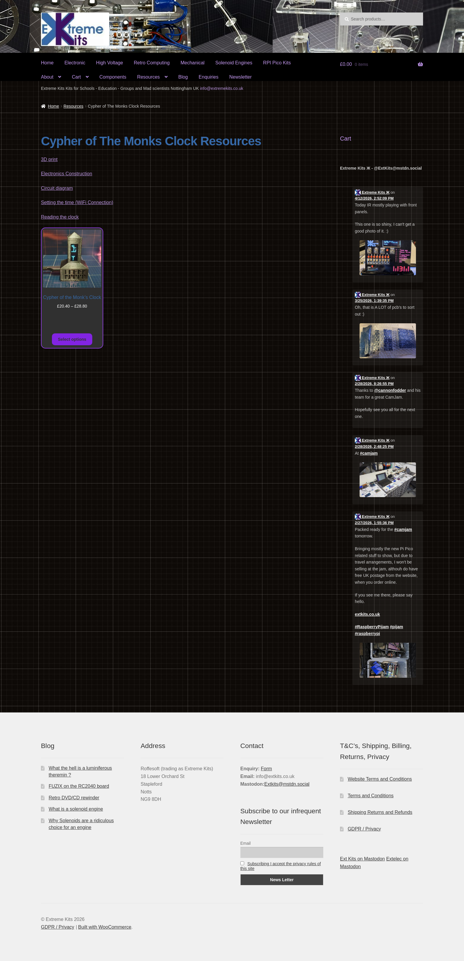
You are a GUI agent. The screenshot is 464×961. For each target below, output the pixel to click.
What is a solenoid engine (76, 809)
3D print (49, 159)
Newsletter (240, 76)
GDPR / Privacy (364, 828)
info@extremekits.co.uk (221, 88)
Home (47, 62)
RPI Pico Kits (277, 62)
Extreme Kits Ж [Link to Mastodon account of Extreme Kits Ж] (372, 192)
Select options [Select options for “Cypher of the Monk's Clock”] (72, 339)
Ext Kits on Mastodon (362, 858)
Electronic (74, 62)
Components (112, 76)
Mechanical (192, 62)
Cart (76, 76)
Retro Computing (152, 62)
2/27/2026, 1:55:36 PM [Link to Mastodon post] (374, 523)
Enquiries (209, 76)
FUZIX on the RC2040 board (79, 786)
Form (266, 768)
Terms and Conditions (371, 795)
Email (245, 843)
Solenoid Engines (233, 62)
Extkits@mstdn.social (286, 784)
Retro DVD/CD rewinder (74, 797)
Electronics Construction (66, 173)
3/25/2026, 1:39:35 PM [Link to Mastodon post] (374, 300)
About (47, 76)
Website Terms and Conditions (380, 779)
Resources (148, 76)
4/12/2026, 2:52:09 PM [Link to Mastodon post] (374, 198)
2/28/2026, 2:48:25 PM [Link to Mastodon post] (374, 446)
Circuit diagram (57, 188)
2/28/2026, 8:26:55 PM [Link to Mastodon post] (374, 383)
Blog (183, 76)
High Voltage (109, 62)
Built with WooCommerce (104, 927)
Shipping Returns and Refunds (380, 812)
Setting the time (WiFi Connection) (77, 202)
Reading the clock (60, 216)
